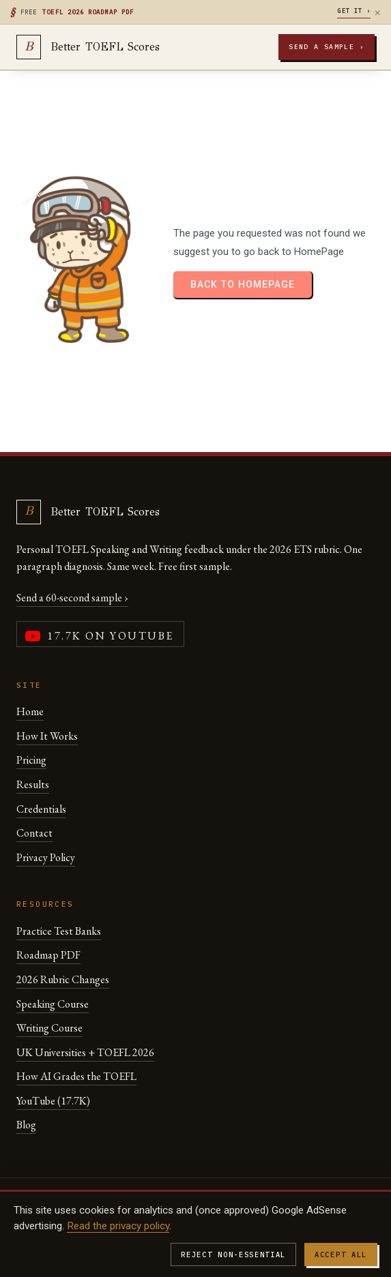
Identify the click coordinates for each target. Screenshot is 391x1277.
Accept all (341, 1254)
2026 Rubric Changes (62, 979)
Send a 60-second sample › (72, 597)
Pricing (31, 760)
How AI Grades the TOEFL (76, 1076)
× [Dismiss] (377, 12)
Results (32, 784)
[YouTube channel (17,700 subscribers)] (100, 634)
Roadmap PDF (48, 955)
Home (30, 711)
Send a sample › (326, 46)
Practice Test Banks (58, 931)
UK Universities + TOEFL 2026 (85, 1052)
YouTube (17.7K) (53, 1101)
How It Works (47, 736)
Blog (26, 1124)
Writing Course (49, 1028)
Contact (34, 833)
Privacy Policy (45, 857)
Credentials (41, 809)
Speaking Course (52, 1004)
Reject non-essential (233, 1254)
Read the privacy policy (118, 1226)
